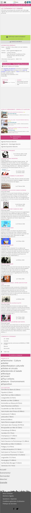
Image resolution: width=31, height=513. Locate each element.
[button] (15, 37)
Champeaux (5, 436)
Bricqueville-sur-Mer (8, 428)
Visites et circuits (10, 368)
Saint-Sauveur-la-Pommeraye (11, 441)
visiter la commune (15, 355)
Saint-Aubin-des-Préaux (9, 411)
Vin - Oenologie (15, 64)
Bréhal (3, 419)
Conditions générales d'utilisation (14, 501)
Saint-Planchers (6, 406)
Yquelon (4, 392)
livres (17, 71)
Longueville (5, 398)
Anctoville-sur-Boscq (8, 403)
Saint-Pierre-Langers (8, 422)
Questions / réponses (10, 499)
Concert (6, 376)
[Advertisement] (15, 25)
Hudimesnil (5, 414)
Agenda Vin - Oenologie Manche (10, 144)
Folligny (3, 447)
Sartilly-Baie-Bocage (8, 463)
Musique (6, 373)
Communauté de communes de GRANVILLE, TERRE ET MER (16, 343)
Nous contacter (8, 493)
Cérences (4, 466)
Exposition (25, 64)
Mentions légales (8, 496)
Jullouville (4, 417)
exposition (6, 68)
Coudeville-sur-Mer (8, 409)
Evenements (5, 473)
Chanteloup (5, 430)
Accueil (3, 469)
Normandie (6, 348)
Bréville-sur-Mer (6, 400)
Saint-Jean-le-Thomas (8, 452)
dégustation (7, 70)
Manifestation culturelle (13, 365)
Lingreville (4, 457)
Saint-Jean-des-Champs (9, 425)
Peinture (5, 64)
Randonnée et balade (12, 371)
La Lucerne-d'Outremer (9, 455)
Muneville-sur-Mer (7, 444)
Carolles (4, 433)
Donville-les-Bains (7, 390)
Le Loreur (4, 438)
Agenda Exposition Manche (9, 147)
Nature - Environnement (13, 381)
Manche (6, 346)
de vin (12, 70)
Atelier (5, 363)
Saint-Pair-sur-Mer (7, 395)
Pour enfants (8, 378)
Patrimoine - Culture (12, 360)
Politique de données (10, 504)
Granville (6, 341)
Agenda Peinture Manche (8, 142)
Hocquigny (5, 460)
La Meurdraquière (7, 449)
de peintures (12, 68)
